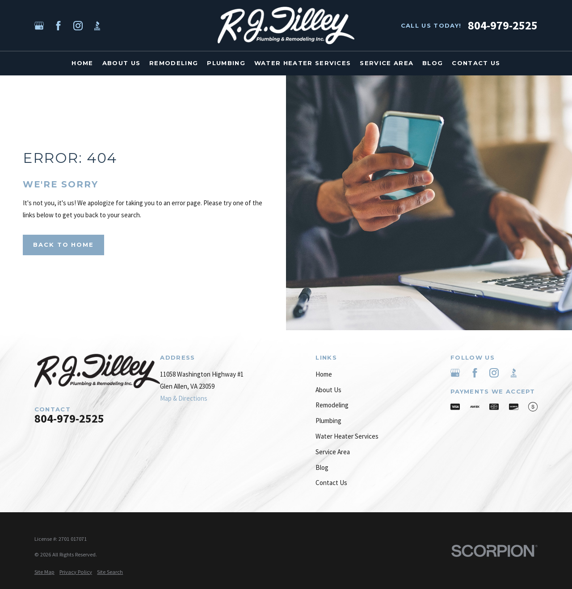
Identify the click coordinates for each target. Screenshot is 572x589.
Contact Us (331, 482)
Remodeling (332, 405)
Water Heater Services (347, 436)
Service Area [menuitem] (386, 62)
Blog (321, 467)
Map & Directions (183, 398)
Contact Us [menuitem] (476, 62)
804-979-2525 (503, 25)
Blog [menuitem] (432, 62)
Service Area (332, 452)
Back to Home (63, 244)
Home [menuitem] (82, 62)
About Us (328, 390)
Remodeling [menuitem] (173, 62)
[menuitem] (44, 572)
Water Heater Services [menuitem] (302, 62)
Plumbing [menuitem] (226, 62)
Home (323, 374)
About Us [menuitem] (121, 62)
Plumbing (328, 420)
